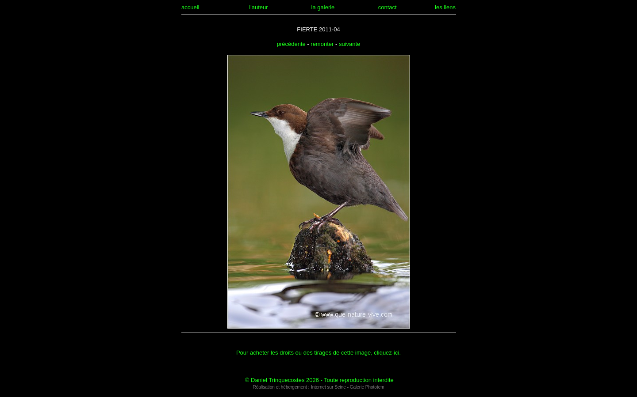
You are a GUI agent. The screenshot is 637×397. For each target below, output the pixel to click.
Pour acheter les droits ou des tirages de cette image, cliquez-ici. (318, 352)
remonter (322, 44)
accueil (190, 7)
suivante (349, 44)
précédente (291, 44)
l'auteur (258, 7)
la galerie (323, 7)
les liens (445, 7)
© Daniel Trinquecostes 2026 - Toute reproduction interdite (319, 380)
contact (387, 7)
